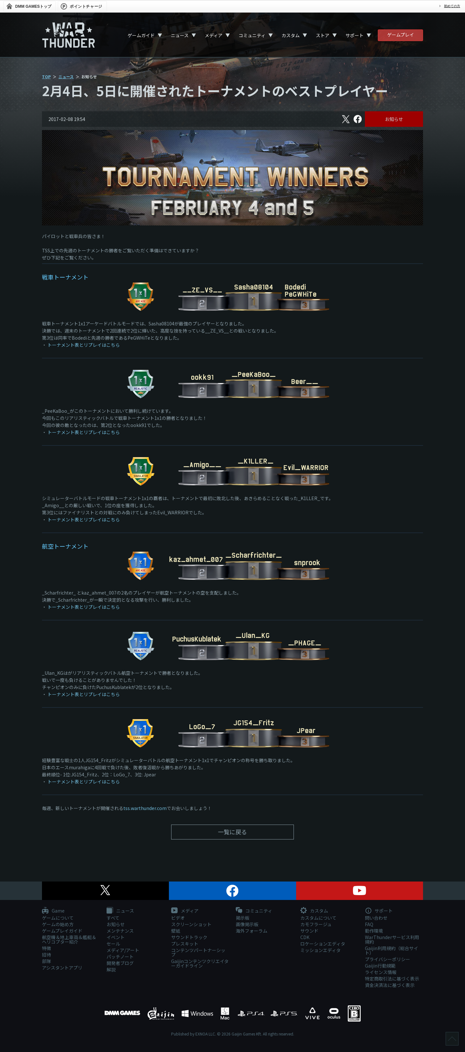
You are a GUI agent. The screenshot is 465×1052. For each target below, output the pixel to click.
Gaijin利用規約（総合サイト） (391, 950)
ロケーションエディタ (322, 943)
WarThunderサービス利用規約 (392, 939)
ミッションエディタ (320, 950)
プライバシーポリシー (387, 959)
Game (53, 911)
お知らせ (394, 119)
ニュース (180, 35)
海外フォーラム (251, 930)
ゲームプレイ (400, 34)
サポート (355, 35)
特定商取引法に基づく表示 (392, 978)
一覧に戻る (232, 831)
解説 (111, 969)
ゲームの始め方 (58, 924)
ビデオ (178, 917)
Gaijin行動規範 (380, 965)
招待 (46, 954)
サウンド (309, 930)
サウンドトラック (189, 937)
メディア (213, 35)
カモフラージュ (316, 924)
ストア (322, 35)
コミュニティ (252, 35)
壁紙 (175, 930)
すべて (113, 917)
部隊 (46, 961)
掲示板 (242, 917)
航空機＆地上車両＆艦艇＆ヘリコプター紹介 (69, 939)
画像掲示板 (247, 924)
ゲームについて (58, 917)
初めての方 (452, 6)
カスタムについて (318, 917)
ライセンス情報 (381, 972)
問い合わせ (376, 917)
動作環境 (374, 930)
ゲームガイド (141, 35)
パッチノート (120, 956)
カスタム (291, 35)
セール (113, 943)
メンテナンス (120, 930)
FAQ (369, 924)
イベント (116, 937)
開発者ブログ (120, 963)
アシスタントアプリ (62, 967)
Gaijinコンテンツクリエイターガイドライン (200, 963)
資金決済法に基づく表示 (390, 985)
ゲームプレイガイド (62, 930)
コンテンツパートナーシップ (198, 952)
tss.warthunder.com (145, 808)
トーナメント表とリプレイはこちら (83, 345)
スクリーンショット (191, 924)
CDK (304, 937)
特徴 (46, 948)
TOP (46, 76)
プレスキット (184, 943)
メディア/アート (123, 950)
